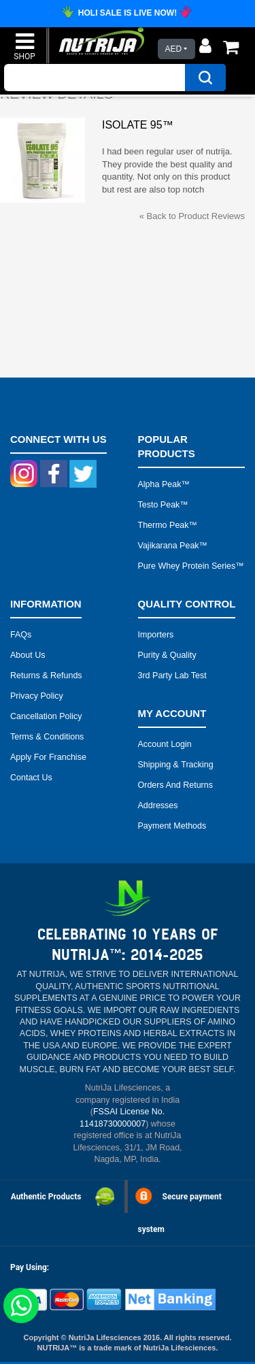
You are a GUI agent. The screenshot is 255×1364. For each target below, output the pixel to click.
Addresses (158, 805)
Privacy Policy (36, 696)
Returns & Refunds (46, 675)
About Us (27, 655)
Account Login (165, 744)
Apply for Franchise (48, 757)
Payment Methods (172, 826)
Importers (156, 634)
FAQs (20, 634)
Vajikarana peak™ (173, 545)
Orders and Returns (175, 785)
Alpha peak (160, 484)
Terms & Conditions (47, 737)
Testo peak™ (163, 505)
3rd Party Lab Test (172, 675)
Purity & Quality (167, 655)
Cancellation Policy (46, 716)
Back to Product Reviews (192, 216)
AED (173, 49)
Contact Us (31, 777)
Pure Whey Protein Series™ (191, 566)
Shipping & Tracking (176, 764)
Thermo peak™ (168, 525)
